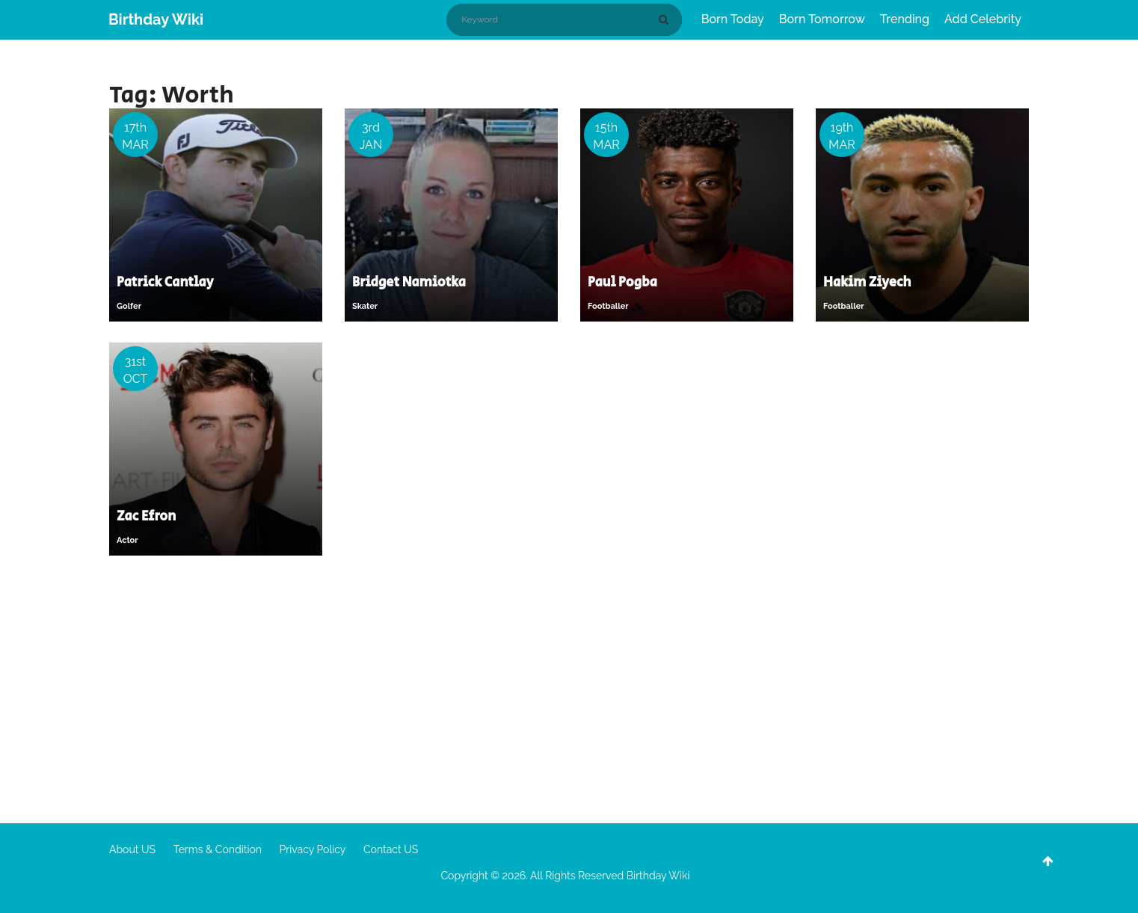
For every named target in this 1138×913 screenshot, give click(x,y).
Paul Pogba (622, 282)
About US (132, 849)
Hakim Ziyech (867, 282)
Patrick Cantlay (165, 282)
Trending (904, 19)
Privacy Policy (313, 849)
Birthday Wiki (155, 19)
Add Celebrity (982, 19)
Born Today (732, 19)
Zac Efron (146, 516)
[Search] (666, 19)
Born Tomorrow (822, 19)
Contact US (390, 849)
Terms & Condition (217, 849)
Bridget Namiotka (409, 282)
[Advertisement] (569, 688)
